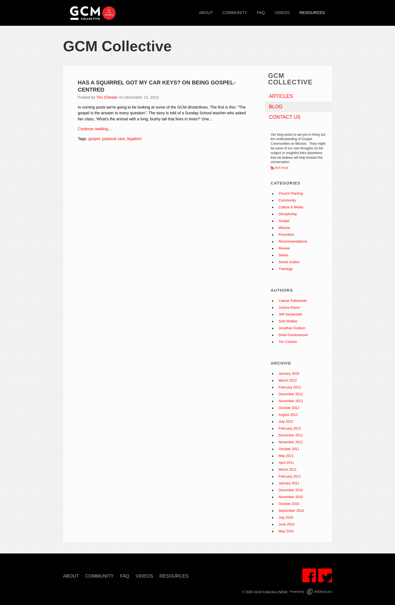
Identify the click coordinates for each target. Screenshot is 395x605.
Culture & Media (291, 207)
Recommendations (293, 241)
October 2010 (289, 504)
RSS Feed (281, 167)
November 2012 (291, 401)
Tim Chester (107, 97)
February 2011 (290, 476)
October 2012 (289, 408)
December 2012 (291, 394)
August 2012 (288, 415)
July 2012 (286, 422)
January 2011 (289, 483)
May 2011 (286, 456)
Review (284, 248)
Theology (286, 269)
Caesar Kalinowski (293, 301)
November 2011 (291, 442)
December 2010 (291, 490)
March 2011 (288, 469)
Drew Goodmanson (293, 335)
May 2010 (286, 531)
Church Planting (291, 193)
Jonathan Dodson (292, 328)
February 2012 (290, 428)
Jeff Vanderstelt (290, 314)
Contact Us (284, 117)
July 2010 (286, 517)
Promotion (286, 235)
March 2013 (288, 380)
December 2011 (291, 435)
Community (234, 12)
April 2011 (286, 463)
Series (283, 255)
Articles (281, 96)
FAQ (261, 12)
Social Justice (289, 262)
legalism (134, 139)
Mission (284, 228)
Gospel (284, 221)
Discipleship (288, 214)
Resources (312, 12)
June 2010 (287, 524)
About (206, 12)
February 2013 (290, 387)
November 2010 (291, 497)
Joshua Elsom (289, 307)
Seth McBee (288, 321)
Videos (282, 12)
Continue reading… (95, 129)
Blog (276, 106)
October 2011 (289, 449)
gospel (94, 139)
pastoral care (113, 139)
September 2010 (291, 511)
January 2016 (289, 374)
